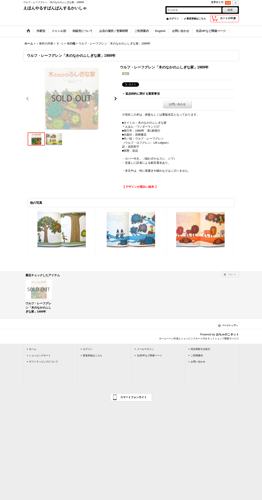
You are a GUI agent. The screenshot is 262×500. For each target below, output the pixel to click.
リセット (232, 274)
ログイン (174, 18)
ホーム (32, 349)
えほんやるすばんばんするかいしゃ (55, 8)
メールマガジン (145, 349)
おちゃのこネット (227, 334)
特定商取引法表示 (200, 349)
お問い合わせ (177, 104)
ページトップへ (230, 325)
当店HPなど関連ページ (149, 355)
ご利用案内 (197, 355)
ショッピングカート (40, 355)
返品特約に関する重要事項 (142, 93)
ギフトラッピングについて (43, 361)
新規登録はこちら (196, 18)
